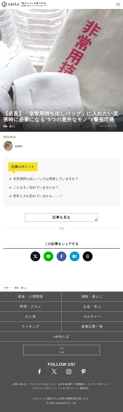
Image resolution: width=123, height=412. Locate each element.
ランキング (31, 326)
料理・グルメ (30, 306)
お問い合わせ (19, 384)
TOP (6, 288)
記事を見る (61, 217)
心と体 (30, 316)
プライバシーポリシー (43, 388)
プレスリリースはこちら (42, 384)
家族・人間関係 (30, 296)
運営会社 (84, 388)
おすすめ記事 (65, 384)
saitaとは (61, 336)
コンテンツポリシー (97, 384)
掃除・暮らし (21, 288)
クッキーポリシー (67, 388)
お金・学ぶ (92, 306)
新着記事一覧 (92, 326)
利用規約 (79, 384)
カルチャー (92, 316)
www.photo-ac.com (107, 126)
